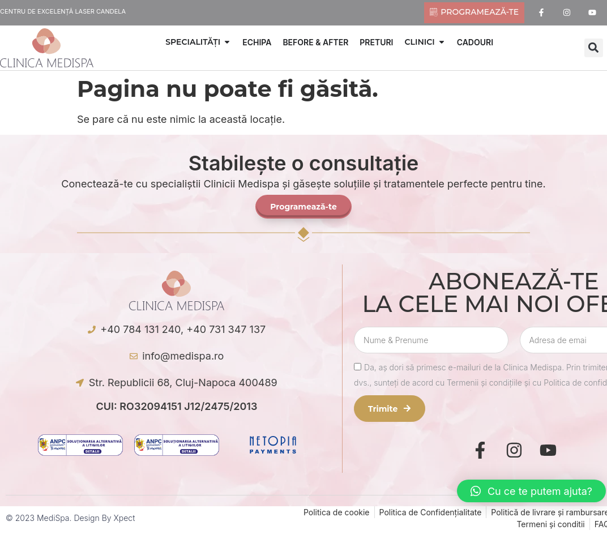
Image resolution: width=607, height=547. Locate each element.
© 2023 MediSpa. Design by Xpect (70, 518)
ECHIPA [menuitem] (256, 42)
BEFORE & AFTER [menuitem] (315, 42)
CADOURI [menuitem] (475, 42)
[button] (227, 42)
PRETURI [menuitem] (376, 42)
